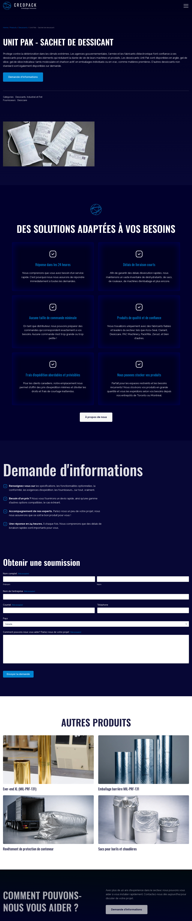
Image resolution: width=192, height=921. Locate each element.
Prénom (6, 584)
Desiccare (22, 100)
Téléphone (102, 605)
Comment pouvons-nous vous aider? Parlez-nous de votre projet (42, 632)
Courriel (13, 605)
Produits (13, 27)
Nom (99, 584)
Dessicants (23, 27)
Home (5, 27)
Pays (5, 618)
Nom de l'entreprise (19, 591)
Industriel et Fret (34, 97)
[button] (186, 6)
